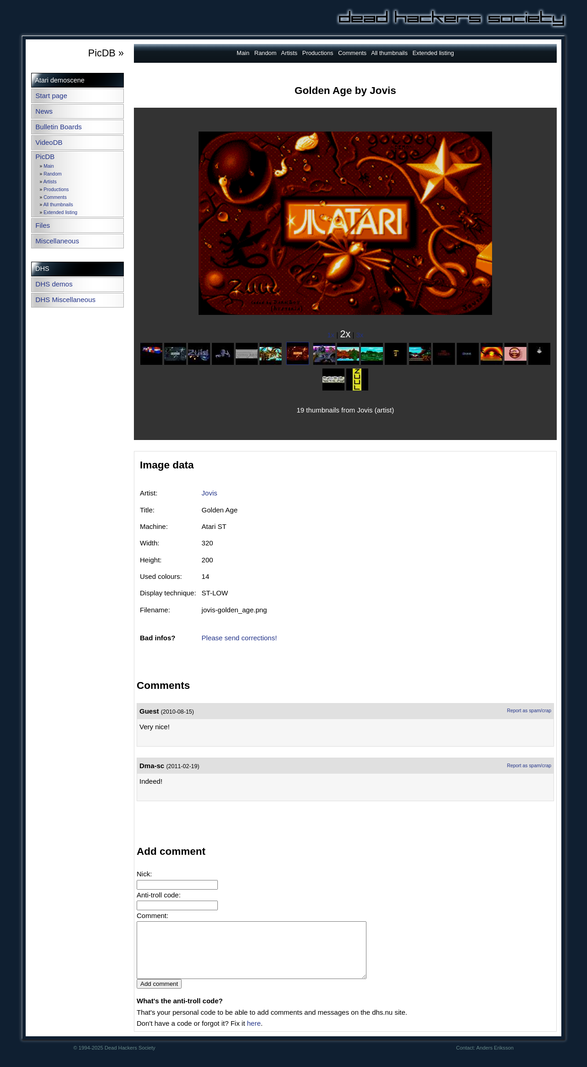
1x (331, 335)
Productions (56, 189)
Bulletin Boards (58, 127)
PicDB (45, 156)
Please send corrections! (239, 638)
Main (49, 166)
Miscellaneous (57, 241)
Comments (55, 197)
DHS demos (53, 284)
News (44, 111)
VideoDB (48, 142)
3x (360, 335)
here (253, 1034)
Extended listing (60, 212)
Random (52, 173)
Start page (51, 95)
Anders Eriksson (495, 1059)
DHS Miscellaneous (65, 299)
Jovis (209, 493)
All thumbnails (58, 204)
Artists (49, 181)
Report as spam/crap (529, 710)
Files (42, 225)
